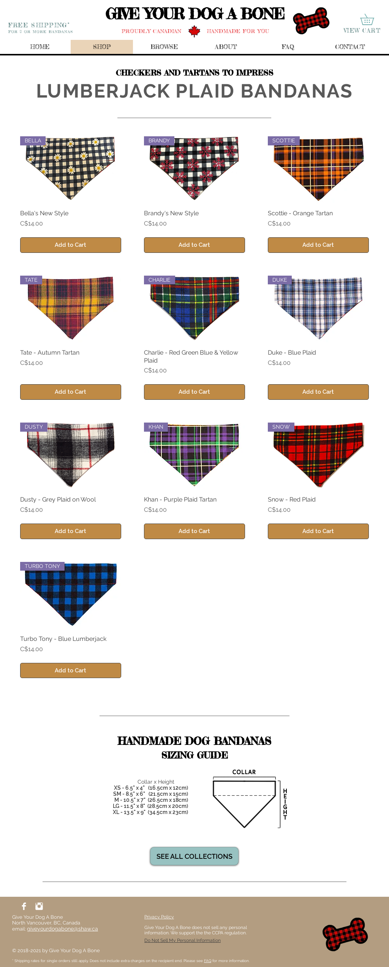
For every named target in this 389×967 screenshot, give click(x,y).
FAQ (207, 961)
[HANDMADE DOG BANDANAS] (194, 741)
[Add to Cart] (70, 245)
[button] (372, 19)
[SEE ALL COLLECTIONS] (194, 856)
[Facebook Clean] (24, 906)
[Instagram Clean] (39, 906)
